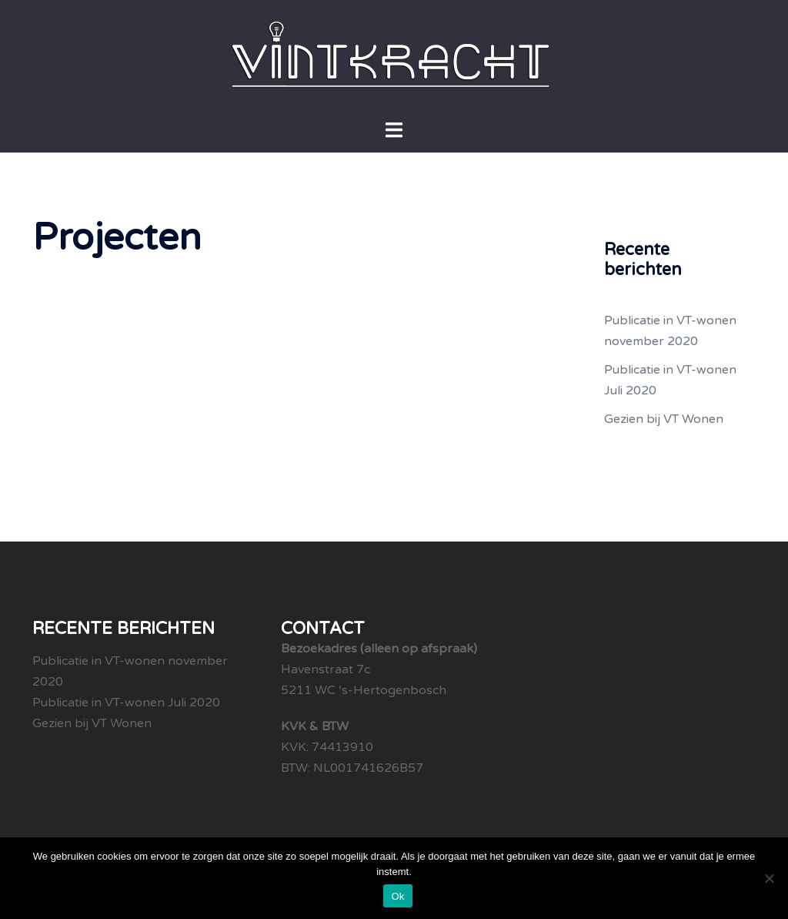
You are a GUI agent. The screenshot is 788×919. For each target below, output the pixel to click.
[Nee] (768, 878)
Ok (397, 896)
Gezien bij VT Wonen (663, 419)
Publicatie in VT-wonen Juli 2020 (126, 702)
